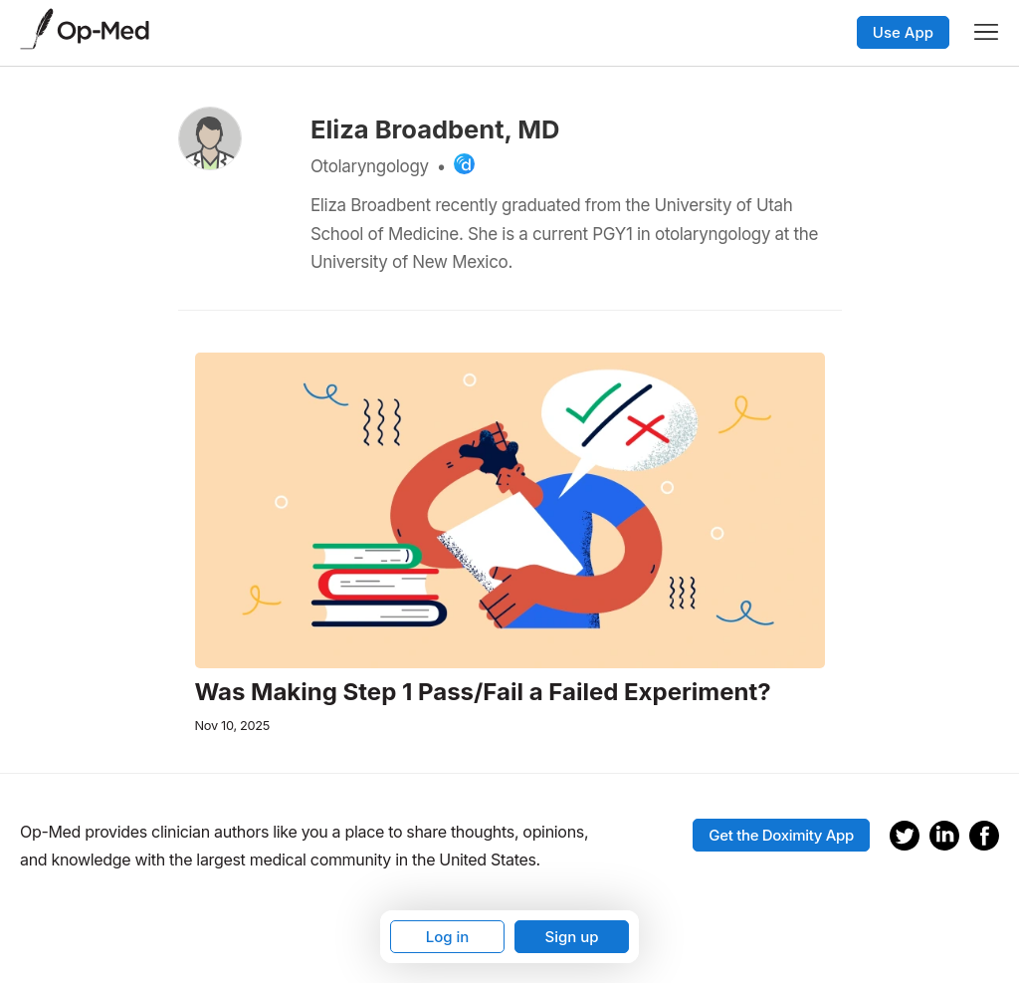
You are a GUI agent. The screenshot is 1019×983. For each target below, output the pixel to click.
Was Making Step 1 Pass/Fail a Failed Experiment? (483, 692)
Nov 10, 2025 (233, 725)
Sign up (571, 936)
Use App (903, 32)
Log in (448, 936)
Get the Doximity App (781, 835)
